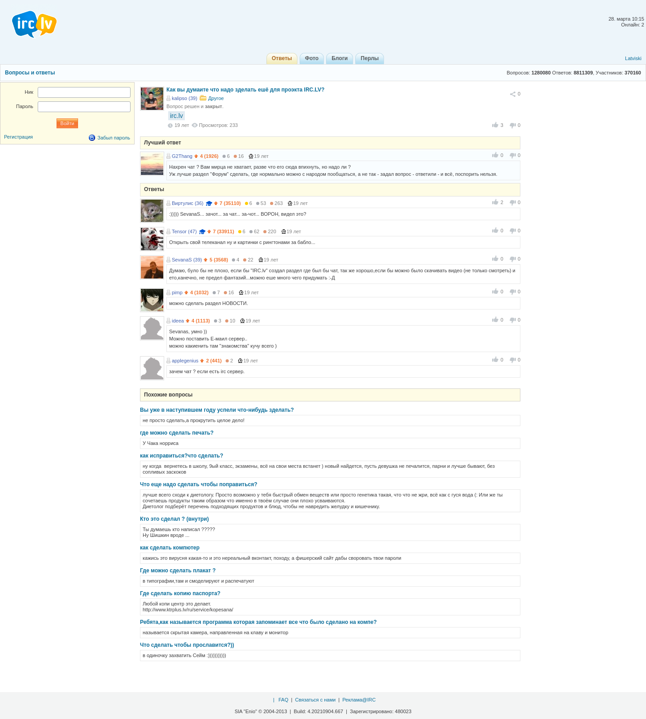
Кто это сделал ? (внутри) (174, 519)
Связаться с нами (315, 699)
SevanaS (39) (187, 259)
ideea (178, 320)
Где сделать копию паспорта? (180, 593)
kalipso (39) (184, 98)
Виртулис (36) (187, 203)
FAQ (283, 699)
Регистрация (18, 136)
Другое (216, 98)
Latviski (633, 58)
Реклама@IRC (358, 699)
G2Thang (182, 156)
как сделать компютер (170, 548)
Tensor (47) (184, 231)
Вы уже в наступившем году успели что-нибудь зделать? (217, 410)
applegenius (185, 360)
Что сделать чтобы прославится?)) (187, 645)
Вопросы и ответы (30, 73)
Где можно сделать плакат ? (178, 570)
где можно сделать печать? (177, 433)
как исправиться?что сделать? (181, 456)
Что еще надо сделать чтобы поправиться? (199, 484)
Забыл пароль (113, 137)
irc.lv (176, 115)
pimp (177, 292)
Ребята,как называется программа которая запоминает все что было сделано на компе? (258, 622)
